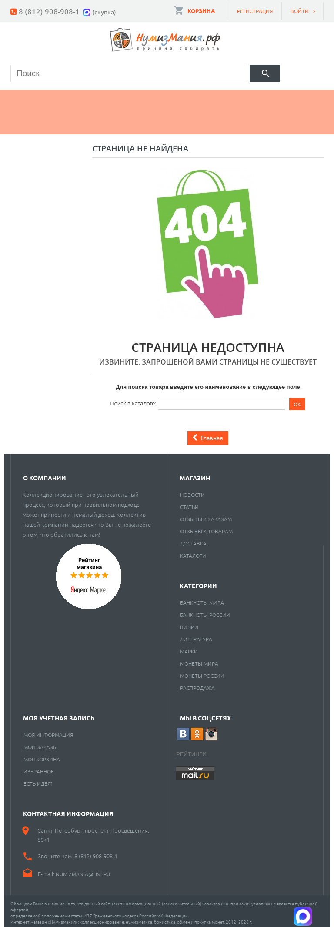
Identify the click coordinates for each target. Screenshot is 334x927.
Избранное (38, 767)
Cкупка (86, 120)
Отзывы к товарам (206, 527)
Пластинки (261, 98)
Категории (198, 582)
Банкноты (95, 98)
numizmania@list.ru (83, 870)
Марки (152, 98)
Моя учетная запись (58, 714)
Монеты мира (199, 659)
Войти (300, 10)
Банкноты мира (202, 599)
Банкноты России (205, 611)
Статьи (189, 503)
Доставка (193, 539)
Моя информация (48, 731)
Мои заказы (40, 743)
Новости (192, 491)
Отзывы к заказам (206, 515)
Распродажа (197, 684)
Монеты (34, 98)
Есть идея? (38, 779)
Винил (189, 623)
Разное (33, 120)
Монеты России (202, 672)
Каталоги (193, 552)
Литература (196, 635)
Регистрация (255, 10)
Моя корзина (41, 755)
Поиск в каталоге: (133, 400)
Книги (202, 98)
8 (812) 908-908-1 (49, 11)
